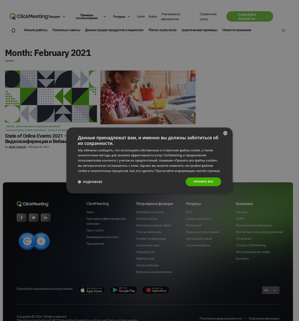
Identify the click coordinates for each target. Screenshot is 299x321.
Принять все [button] (202, 184)
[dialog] (149, 160)
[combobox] (225, 130)
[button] (90, 184)
